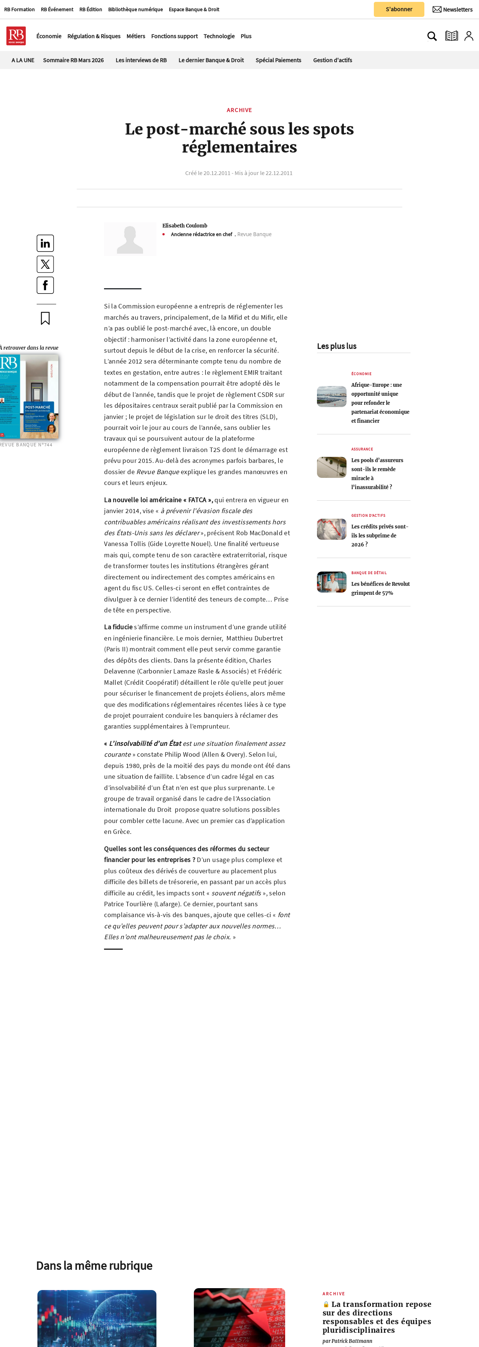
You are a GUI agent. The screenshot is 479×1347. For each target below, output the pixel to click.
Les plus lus (336, 346)
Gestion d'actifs (332, 60)
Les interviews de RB (141, 60)
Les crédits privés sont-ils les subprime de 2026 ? (380, 536)
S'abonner (399, 9)
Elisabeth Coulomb (184, 226)
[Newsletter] (452, 9)
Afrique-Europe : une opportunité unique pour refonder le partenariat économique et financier (380, 403)
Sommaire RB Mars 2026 (73, 60)
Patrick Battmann (347, 1341)
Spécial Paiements (278, 60)
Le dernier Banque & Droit (211, 60)
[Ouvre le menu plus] (256, 36)
